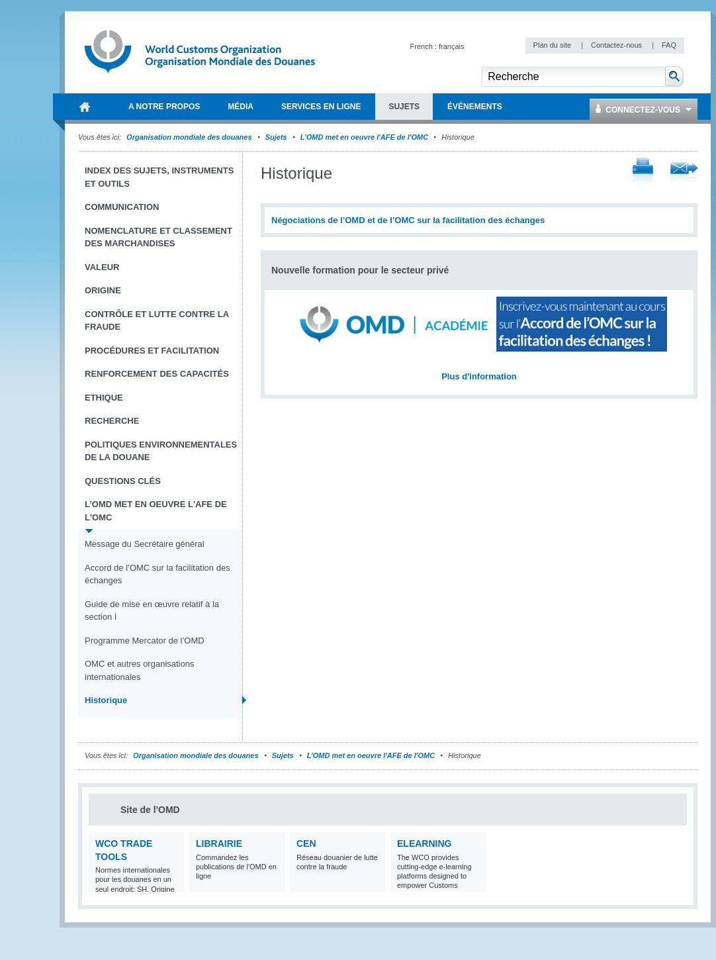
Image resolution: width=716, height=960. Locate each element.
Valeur (102, 267)
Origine (103, 290)
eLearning (424, 843)
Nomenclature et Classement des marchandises (158, 237)
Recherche (112, 421)
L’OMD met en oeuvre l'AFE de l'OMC (364, 137)
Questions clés (123, 481)
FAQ (669, 45)
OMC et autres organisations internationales (139, 670)
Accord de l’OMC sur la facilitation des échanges (157, 574)
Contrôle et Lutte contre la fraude (157, 320)
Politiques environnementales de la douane (161, 451)
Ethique (104, 398)
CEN (306, 843)
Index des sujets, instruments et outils (159, 177)
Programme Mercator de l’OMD (144, 641)
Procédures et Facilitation (152, 351)
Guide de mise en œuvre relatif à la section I (152, 610)
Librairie (219, 843)
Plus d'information (479, 376)
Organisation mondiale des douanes (188, 137)
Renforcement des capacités (157, 374)
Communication (122, 207)
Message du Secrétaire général (144, 544)
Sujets (276, 137)
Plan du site (553, 45)
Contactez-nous (617, 45)
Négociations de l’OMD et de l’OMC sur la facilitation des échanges (408, 220)
